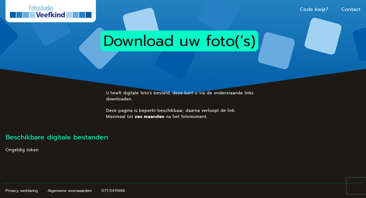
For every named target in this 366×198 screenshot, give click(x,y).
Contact (327, 9)
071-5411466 (137, 191)
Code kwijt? (290, 9)
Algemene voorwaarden (93, 191)
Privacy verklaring (45, 191)
